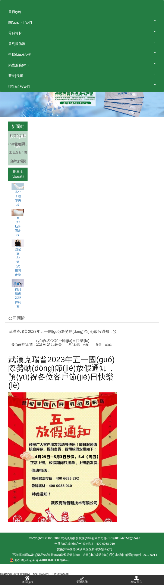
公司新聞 (18, 144)
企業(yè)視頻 (18, 165)
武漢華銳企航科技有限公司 (94, 549)
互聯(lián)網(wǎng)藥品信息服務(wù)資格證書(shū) (84, 554)
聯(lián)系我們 (82, 86)
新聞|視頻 (82, 76)
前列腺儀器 (82, 44)
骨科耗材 (82, 33)
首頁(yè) (14, 12)
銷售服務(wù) (82, 65)
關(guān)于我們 (82, 22)
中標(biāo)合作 (82, 54)
